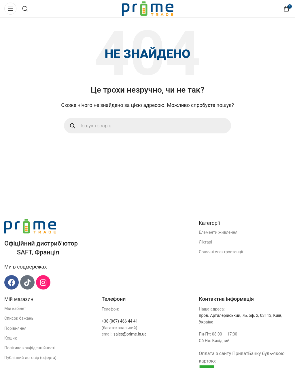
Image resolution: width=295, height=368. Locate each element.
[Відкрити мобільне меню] (10, 8)
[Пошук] (25, 8)
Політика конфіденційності (29, 348)
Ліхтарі (205, 242)
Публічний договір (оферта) (30, 357)
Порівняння (15, 328)
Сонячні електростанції (221, 252)
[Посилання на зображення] (30, 226)
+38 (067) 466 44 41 (120, 321)
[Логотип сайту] (147, 8)
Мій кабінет (15, 308)
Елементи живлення (218, 232)
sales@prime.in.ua (130, 334)
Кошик (10, 338)
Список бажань (18, 318)
